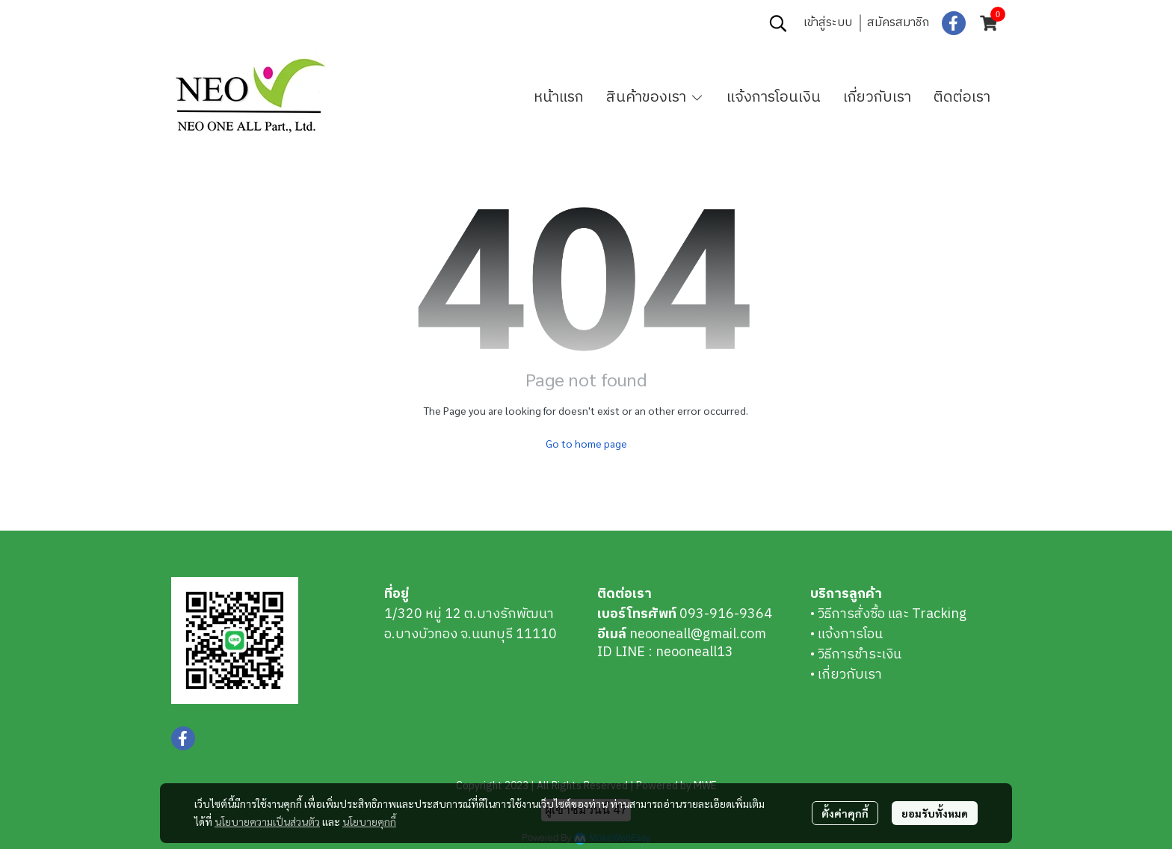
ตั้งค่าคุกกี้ (845, 813)
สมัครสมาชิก (898, 23)
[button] (778, 23)
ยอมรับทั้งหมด (934, 813)
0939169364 (277, 23)
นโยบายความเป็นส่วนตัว (267, 821)
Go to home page (586, 443)
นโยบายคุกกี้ (369, 821)
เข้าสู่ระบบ (828, 23)
